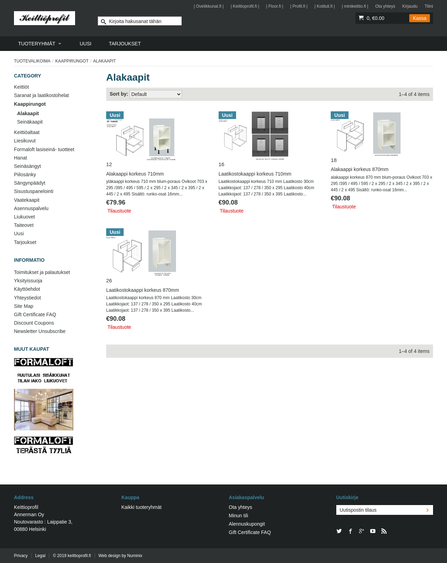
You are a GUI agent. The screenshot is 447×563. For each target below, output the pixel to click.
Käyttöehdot (27, 289)
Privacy (21, 555)
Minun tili (238, 515)
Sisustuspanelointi (33, 191)
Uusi (19, 233)
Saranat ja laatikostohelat (41, 95)
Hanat (20, 158)
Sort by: (119, 94)
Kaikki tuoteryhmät (142, 507)
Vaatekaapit (26, 200)
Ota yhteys (385, 6)
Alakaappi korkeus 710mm (135, 174)
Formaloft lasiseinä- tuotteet (44, 149)
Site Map (23, 306)
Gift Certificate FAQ (35, 314)
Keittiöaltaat (26, 132)
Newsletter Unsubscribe (40, 331)
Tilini (429, 6)
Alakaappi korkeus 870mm (359, 169)
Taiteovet (24, 225)
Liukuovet (24, 217)
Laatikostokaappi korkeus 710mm (255, 174)
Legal (40, 555)
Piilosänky (25, 174)
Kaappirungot (71, 61)
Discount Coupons (34, 323)
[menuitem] (40, 43)
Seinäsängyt (27, 166)
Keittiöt (21, 87)
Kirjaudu (410, 6)
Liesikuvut (25, 140)
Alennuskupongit (247, 524)
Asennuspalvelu (31, 208)
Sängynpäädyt (29, 183)
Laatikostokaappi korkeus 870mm (142, 290)
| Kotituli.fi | (325, 6)
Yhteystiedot (27, 298)
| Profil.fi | (299, 6)
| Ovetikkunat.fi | (209, 6)
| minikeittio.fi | (355, 6)
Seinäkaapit (30, 122)
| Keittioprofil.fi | (244, 6)
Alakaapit (28, 113)
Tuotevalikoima (32, 61)
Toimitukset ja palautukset (42, 272)
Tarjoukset (25, 242)
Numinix (134, 555)
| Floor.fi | (274, 6)
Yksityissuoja (28, 280)
